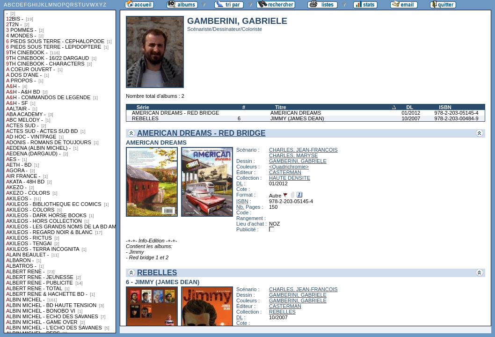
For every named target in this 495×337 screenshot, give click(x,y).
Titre (280, 107)
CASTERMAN (285, 172)
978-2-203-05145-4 (457, 113)
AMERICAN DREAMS (295, 113)
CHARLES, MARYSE (293, 155)
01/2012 (410, 113)
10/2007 (410, 118)
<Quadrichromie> (289, 166)
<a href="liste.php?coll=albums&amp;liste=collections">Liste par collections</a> (60, 166)
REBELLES (145, 118)
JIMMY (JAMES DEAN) (297, 118)
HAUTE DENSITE (289, 178)
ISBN (445, 107)
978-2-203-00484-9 (457, 118)
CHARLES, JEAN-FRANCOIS (303, 150)
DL (409, 107)
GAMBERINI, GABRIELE (298, 161)
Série (143, 107)
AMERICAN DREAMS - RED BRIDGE (175, 113)
